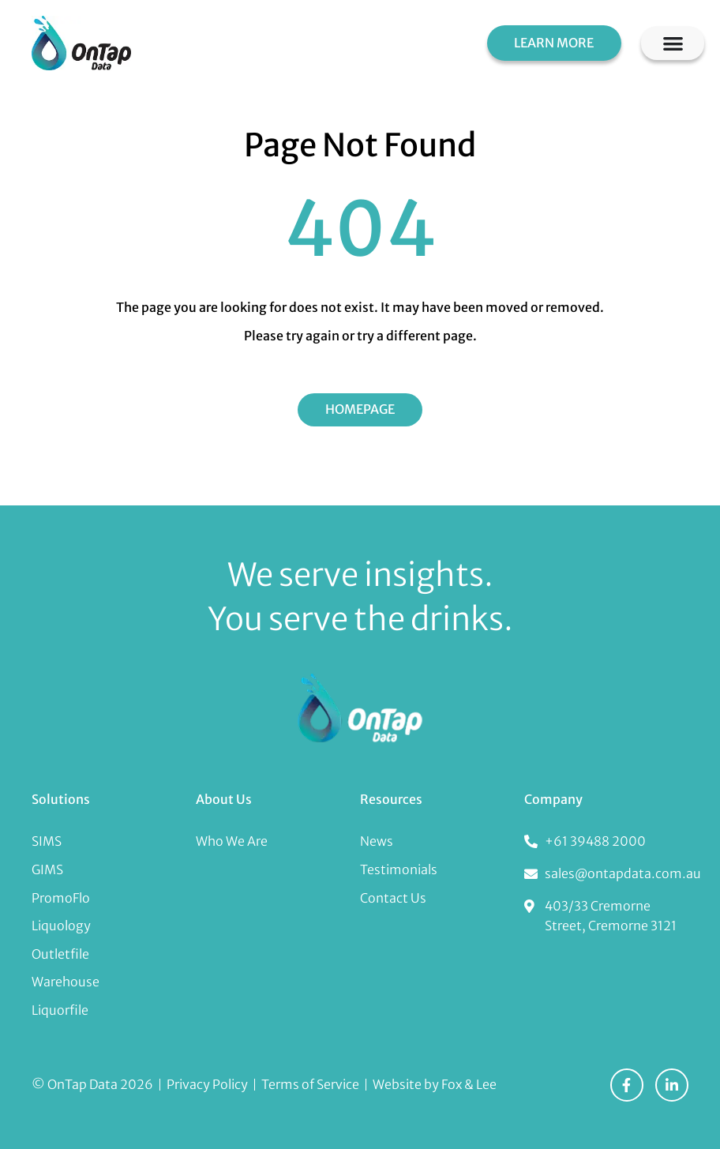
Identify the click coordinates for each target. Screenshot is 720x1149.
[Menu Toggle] (673, 43)
